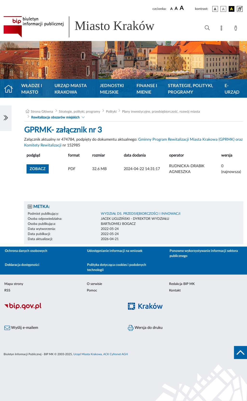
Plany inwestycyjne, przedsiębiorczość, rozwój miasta (161, 111)
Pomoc (92, 290)
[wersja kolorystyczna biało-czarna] (223, 9)
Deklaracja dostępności (22, 265)
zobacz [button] (39, 168)
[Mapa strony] (222, 29)
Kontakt (175, 290)
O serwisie (94, 284)
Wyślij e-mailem (21, 328)
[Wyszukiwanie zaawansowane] (207, 28)
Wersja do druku (145, 328)
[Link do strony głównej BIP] (86, 26)
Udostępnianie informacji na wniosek (114, 251)
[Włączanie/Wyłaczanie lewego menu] (6, 118)
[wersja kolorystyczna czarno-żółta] (231, 9)
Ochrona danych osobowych (26, 251)
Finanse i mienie (147, 89)
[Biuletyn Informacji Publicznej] (62, 309)
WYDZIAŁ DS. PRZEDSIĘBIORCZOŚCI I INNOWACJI (140, 213)
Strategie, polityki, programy (190, 89)
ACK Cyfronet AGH (115, 354)
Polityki (111, 111)
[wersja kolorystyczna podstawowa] (215, 9)
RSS (7, 290)
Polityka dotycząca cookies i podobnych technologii (116, 267)
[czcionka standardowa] (171, 9)
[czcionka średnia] (176, 9)
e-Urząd (232, 89)
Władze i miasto (31, 89)
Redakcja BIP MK (182, 284)
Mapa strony (13, 284)
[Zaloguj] (236, 29)
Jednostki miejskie (112, 89)
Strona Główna (42, 111)
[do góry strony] (240, 352)
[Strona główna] (10, 89)
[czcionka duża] (186, 8)
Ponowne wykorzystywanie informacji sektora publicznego (204, 253)
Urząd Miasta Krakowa (71, 89)
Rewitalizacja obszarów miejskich (55, 117)
